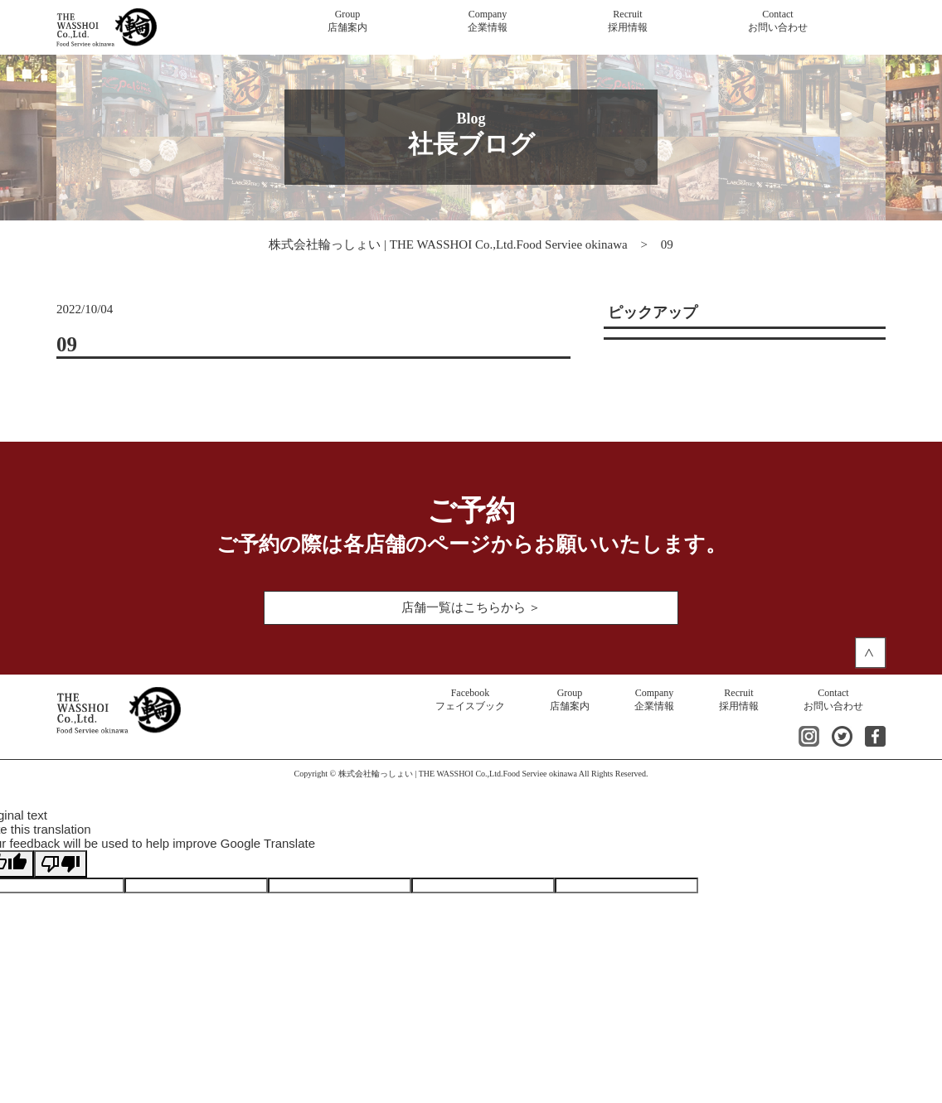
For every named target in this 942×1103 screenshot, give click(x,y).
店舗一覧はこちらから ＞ (471, 607)
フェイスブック (470, 699)
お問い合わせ (778, 20)
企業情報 (487, 20)
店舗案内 (347, 20)
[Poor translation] (60, 864)
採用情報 (628, 20)
